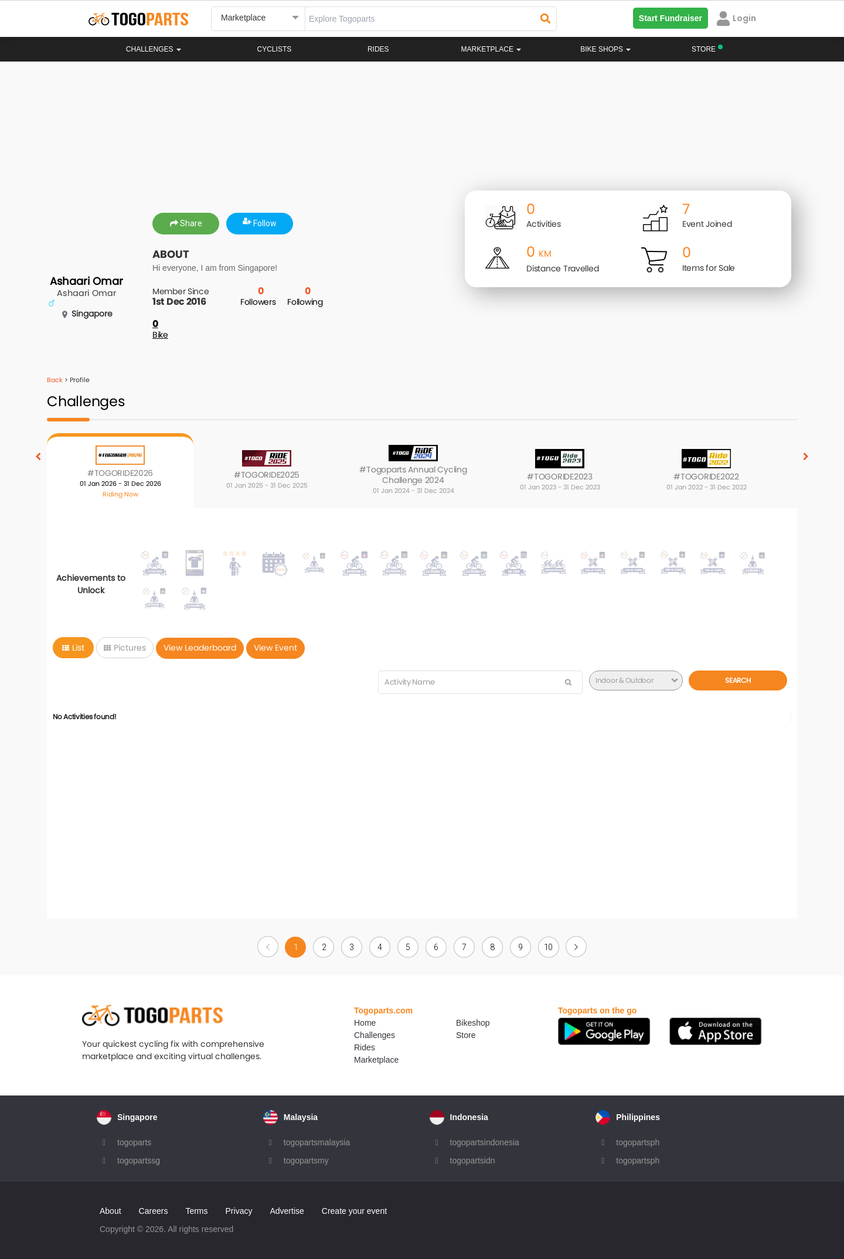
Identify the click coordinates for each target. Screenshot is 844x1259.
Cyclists (274, 49)
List (73, 648)
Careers (153, 1211)
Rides (378, 49)
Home (365, 1022)
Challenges (153, 49)
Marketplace (376, 1059)
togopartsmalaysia (317, 1142)
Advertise (287, 1211)
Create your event (354, 1211)
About (110, 1211)
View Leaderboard (200, 648)
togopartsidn (472, 1160)
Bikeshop (473, 1022)
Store (465, 1035)
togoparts (134, 1142)
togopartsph (637, 1142)
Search (737, 680)
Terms (196, 1211)
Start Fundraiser (670, 18)
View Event (275, 648)
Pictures (125, 648)
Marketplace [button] (491, 49)
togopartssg (138, 1160)
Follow (260, 223)
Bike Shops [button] (605, 49)
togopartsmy (306, 1160)
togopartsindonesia (484, 1142)
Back (55, 379)
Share (186, 223)
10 (548, 947)
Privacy (239, 1211)
